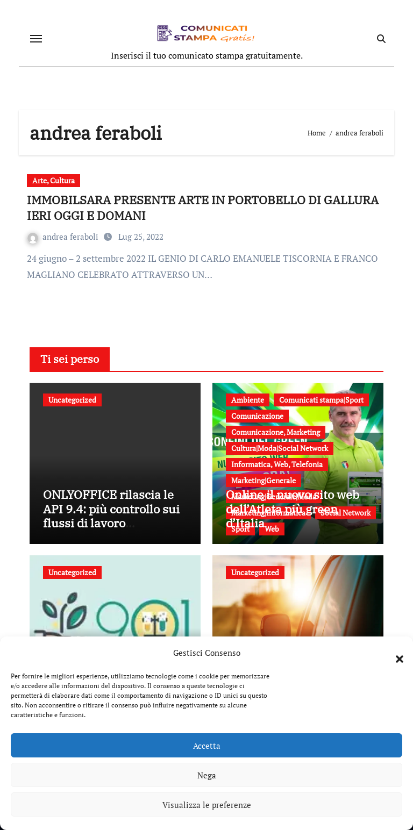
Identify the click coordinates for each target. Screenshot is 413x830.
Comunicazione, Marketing (275, 432)
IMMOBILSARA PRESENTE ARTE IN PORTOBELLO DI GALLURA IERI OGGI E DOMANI (203, 207)
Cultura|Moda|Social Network (279, 448)
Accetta (206, 745)
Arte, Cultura (53, 180)
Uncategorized (72, 400)
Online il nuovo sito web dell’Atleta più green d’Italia (292, 508)
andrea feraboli (64, 236)
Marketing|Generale (263, 480)
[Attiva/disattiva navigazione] (36, 39)
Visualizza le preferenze (206, 804)
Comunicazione (257, 416)
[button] (394, 653)
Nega (206, 775)
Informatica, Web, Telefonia (277, 464)
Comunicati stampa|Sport (321, 400)
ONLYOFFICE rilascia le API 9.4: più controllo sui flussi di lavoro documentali (111, 515)
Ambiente (247, 400)
